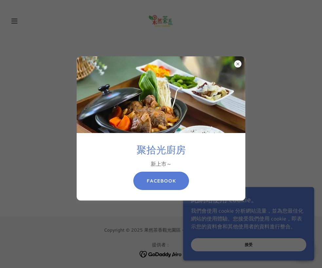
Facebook (161, 181)
